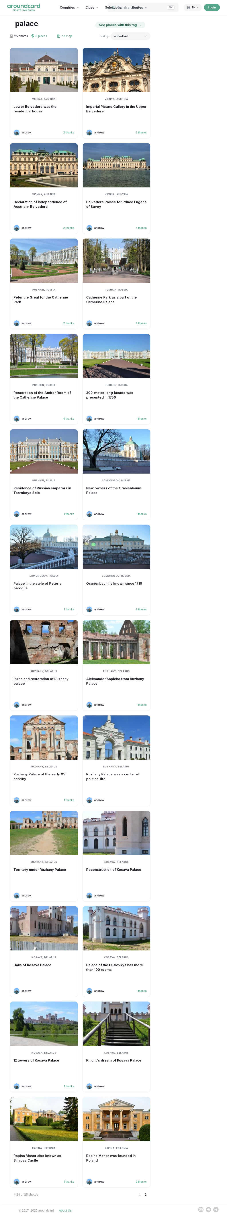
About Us (65, 1210)
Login (212, 7)
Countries (69, 7)
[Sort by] (131, 36)
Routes (139, 7)
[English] (193, 7)
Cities (92, 7)
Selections (115, 7)
